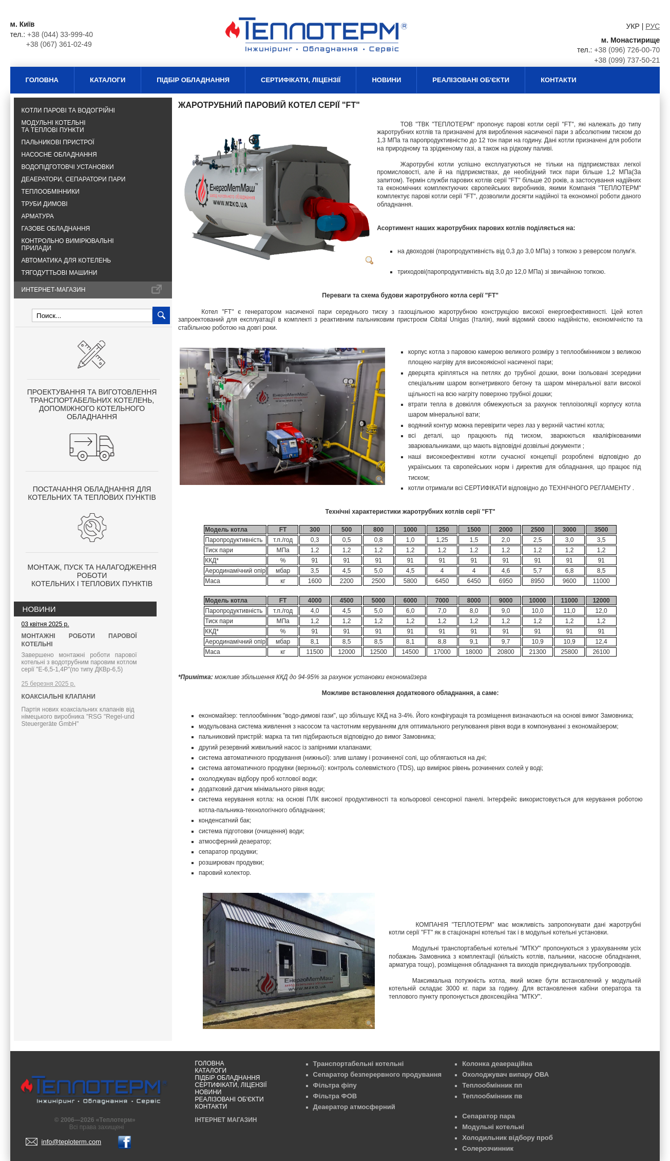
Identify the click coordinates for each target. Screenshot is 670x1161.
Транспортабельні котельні (358, 1064)
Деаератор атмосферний (354, 1107)
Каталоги (107, 80)
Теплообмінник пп (492, 1085)
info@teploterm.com (72, 1142)
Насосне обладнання (59, 154)
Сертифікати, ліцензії (300, 80)
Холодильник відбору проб (507, 1137)
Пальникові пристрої (58, 142)
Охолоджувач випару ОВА (505, 1074)
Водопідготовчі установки (68, 167)
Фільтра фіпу (335, 1085)
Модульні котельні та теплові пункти (54, 126)
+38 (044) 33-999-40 (60, 34)
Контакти (559, 80)
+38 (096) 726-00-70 (627, 50)
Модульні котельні (493, 1127)
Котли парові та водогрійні (68, 110)
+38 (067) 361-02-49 (59, 44)
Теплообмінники (51, 191)
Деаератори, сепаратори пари (74, 179)
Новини (386, 80)
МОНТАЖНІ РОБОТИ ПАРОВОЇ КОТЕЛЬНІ (79, 640)
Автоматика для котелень (66, 260)
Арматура (38, 216)
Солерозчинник (487, 1148)
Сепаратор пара (488, 1116)
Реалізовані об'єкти (470, 80)
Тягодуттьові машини (60, 272)
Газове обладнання (56, 228)
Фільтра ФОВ (335, 1096)
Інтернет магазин (226, 1119)
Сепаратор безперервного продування (377, 1074)
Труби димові (45, 204)
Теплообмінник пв (492, 1096)
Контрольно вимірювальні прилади (68, 244)
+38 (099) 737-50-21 (627, 60)
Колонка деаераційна (497, 1064)
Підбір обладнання (193, 80)
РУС (652, 26)
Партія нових (78, 716)
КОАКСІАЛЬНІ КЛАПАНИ (58, 696)
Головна (42, 80)
